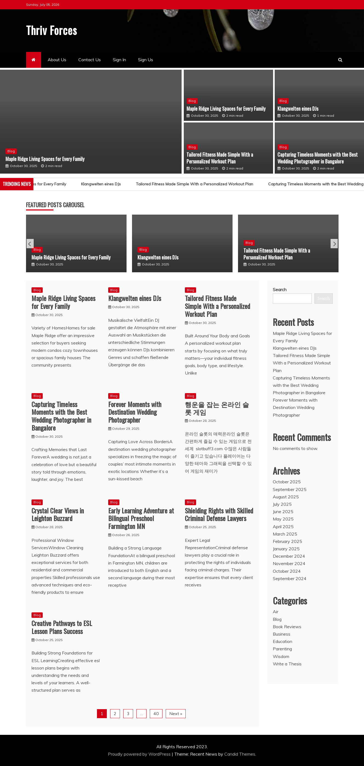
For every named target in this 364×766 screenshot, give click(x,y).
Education (282, 641)
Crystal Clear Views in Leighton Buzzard (57, 514)
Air (275, 611)
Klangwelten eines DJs (297, 108)
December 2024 (289, 556)
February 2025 (287, 541)
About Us (57, 59)
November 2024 (289, 563)
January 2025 (286, 548)
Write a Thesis (287, 663)
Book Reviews (287, 626)
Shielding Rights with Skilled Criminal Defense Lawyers (219, 514)
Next (334, 243)
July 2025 (282, 504)
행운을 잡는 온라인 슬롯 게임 (217, 408)
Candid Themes (239, 753)
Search (279, 289)
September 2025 (289, 489)
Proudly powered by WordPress (140, 753)
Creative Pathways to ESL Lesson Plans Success (61, 627)
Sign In (119, 59)
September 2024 (289, 578)
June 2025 (283, 511)
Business (281, 633)
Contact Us (89, 59)
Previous (30, 243)
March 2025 (285, 533)
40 (156, 713)
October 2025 (287, 481)
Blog (11, 151)
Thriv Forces (53, 29)
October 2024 (287, 571)
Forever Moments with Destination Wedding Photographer (134, 412)
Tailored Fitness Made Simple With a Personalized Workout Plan (220, 158)
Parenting (282, 648)
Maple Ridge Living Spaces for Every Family (44, 158)
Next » (175, 713)
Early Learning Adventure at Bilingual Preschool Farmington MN (141, 518)
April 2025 (283, 526)
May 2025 (283, 519)
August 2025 (286, 496)
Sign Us (145, 59)
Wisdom (281, 656)
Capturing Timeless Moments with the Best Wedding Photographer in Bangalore (317, 158)
